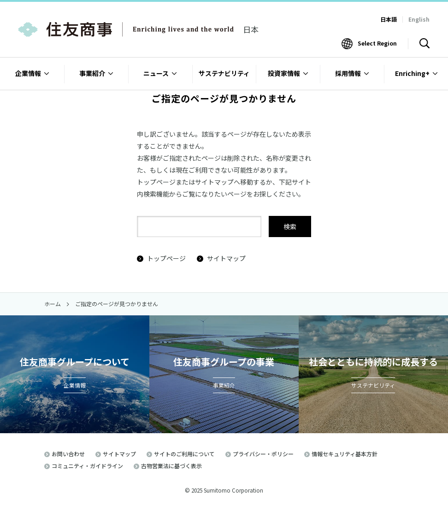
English (419, 19)
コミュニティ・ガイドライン (87, 466)
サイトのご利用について (184, 454)
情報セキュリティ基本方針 (344, 454)
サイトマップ (221, 258)
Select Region (377, 43)
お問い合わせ (68, 454)
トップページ (161, 258)
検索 (289, 226)
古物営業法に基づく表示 (171, 466)
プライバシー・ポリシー (263, 454)
